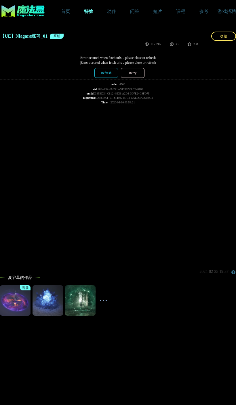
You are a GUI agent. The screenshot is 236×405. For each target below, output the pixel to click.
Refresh (106, 73)
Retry (133, 73)
